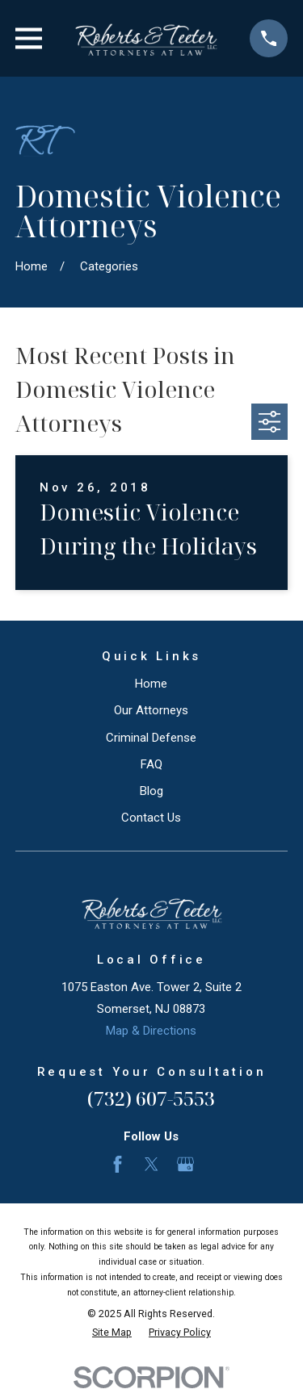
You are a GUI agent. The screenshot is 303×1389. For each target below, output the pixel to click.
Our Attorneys (151, 710)
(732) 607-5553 (151, 1098)
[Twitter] (151, 1164)
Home (151, 683)
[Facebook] (117, 1164)
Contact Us (151, 817)
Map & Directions (151, 1030)
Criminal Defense (151, 737)
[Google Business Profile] (185, 1164)
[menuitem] (112, 1333)
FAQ (151, 764)
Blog (151, 791)
